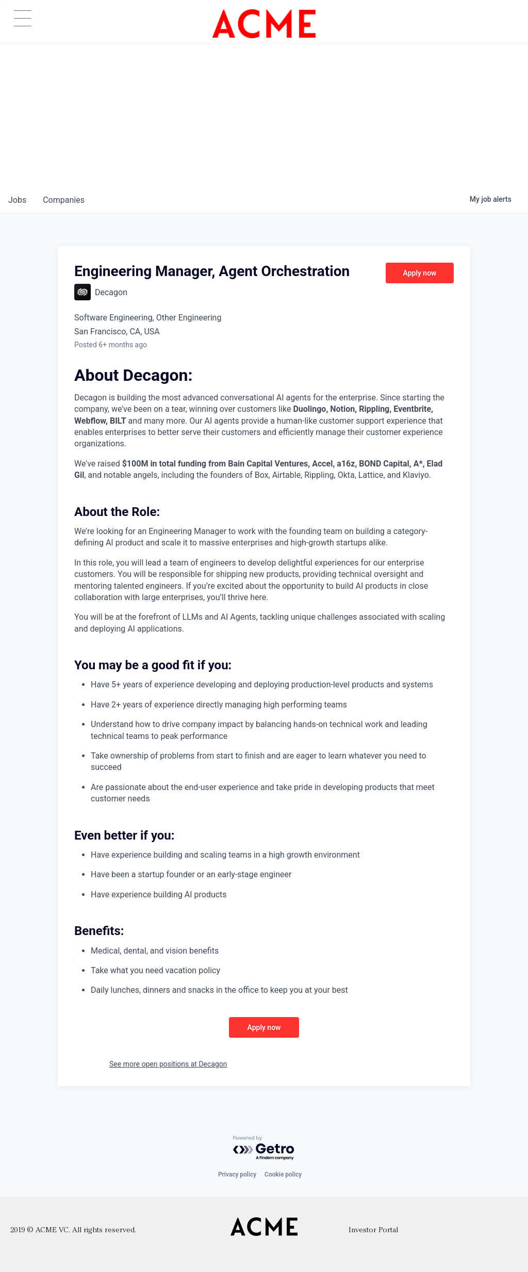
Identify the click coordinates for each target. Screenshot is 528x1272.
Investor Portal (373, 1230)
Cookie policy (283, 1174)
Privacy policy (237, 1174)
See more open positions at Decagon (168, 1064)
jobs (17, 200)
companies (64, 200)
